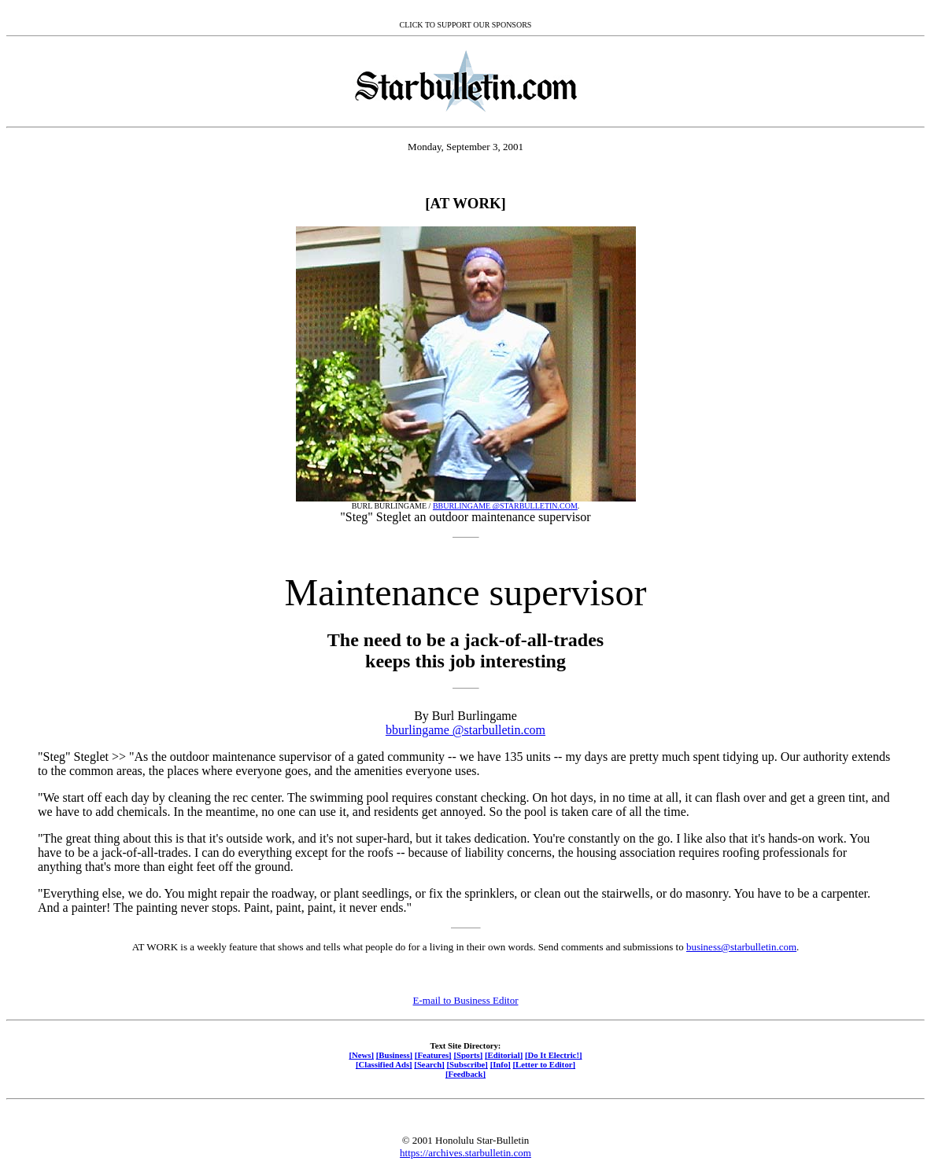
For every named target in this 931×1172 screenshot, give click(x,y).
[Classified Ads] (384, 1064)
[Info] (500, 1064)
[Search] (429, 1064)
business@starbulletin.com (741, 947)
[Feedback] (465, 1073)
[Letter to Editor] (544, 1064)
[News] (361, 1055)
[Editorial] (504, 1055)
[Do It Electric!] (553, 1055)
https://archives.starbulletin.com (465, 1153)
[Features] (433, 1055)
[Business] (394, 1055)
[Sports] (467, 1055)
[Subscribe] (467, 1064)
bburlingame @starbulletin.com (465, 730)
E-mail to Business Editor (466, 1000)
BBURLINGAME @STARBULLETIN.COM (505, 505)
